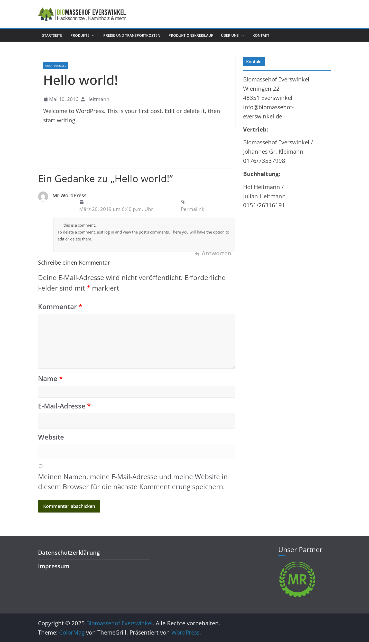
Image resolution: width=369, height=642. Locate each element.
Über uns (230, 35)
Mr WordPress (69, 195)
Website (51, 437)
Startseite (52, 35)
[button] (92, 35)
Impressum (53, 566)
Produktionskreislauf (191, 35)
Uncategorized (55, 65)
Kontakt (261, 35)
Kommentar (60, 306)
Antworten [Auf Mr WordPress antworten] (216, 253)
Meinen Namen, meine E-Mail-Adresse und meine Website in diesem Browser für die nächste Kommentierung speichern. (133, 481)
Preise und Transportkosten (131, 35)
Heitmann (97, 99)
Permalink (192, 206)
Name (50, 378)
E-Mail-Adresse (64, 406)
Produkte (79, 35)
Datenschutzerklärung (69, 552)
